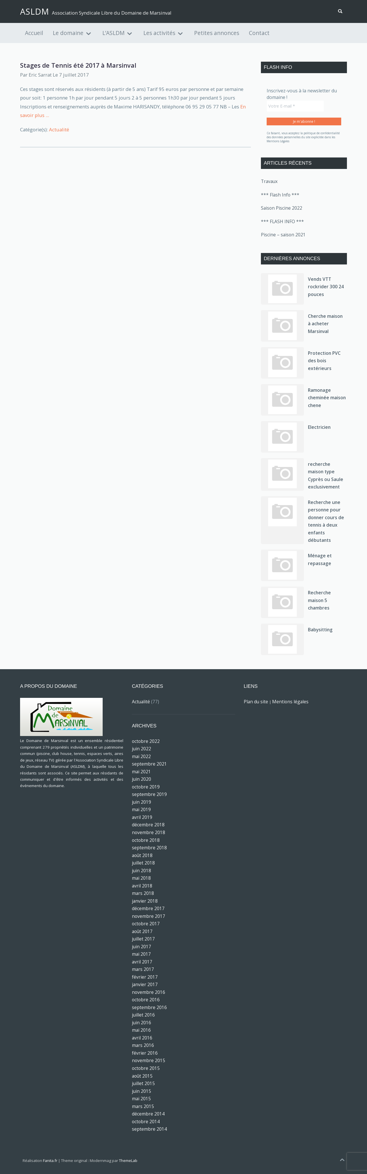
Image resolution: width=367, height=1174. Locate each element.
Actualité (59, 129)
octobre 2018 (146, 840)
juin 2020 (141, 779)
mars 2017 (143, 969)
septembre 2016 (149, 1007)
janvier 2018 (145, 901)
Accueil (34, 33)
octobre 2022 (146, 741)
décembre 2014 (148, 1114)
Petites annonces (216, 33)
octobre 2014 (146, 1121)
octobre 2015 (146, 1068)
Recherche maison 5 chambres (319, 600)
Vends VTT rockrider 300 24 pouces (326, 286)
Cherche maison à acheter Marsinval (325, 323)
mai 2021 (141, 771)
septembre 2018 (149, 847)
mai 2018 (141, 878)
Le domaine (68, 33)
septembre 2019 (149, 794)
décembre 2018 (148, 824)
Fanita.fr (50, 1160)
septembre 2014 (149, 1129)
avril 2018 (142, 886)
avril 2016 (142, 1038)
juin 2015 (141, 1091)
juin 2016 (141, 1022)
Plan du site (256, 701)
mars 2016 (143, 1045)
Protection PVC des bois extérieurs (324, 360)
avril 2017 (142, 962)
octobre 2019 (146, 787)
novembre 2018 (148, 832)
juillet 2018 (143, 863)
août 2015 (142, 1076)
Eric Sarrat (40, 74)
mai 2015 (141, 1098)
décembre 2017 (148, 908)
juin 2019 (141, 802)
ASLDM (34, 11)
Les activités (159, 33)
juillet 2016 (143, 1015)
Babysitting (320, 629)
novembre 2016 (148, 992)
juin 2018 (141, 870)
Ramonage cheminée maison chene (327, 397)
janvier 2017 (145, 984)
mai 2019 (141, 809)
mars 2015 (143, 1106)
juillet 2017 (143, 939)
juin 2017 (141, 946)
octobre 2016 (146, 999)
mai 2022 (141, 756)
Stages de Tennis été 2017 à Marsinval (78, 65)
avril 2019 (142, 817)
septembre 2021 (149, 764)
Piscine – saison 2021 (283, 234)
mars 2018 (143, 893)
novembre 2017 (148, 916)
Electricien (319, 427)
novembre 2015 (148, 1060)
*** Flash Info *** (280, 195)
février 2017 (145, 977)
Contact (259, 33)
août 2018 (142, 855)
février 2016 (145, 1053)
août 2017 (142, 931)
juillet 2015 (143, 1083)
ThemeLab (128, 1160)
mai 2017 (141, 954)
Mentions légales (290, 701)
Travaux (269, 181)
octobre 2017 (146, 923)
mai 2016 (141, 1030)
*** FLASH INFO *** (282, 221)
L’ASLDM (113, 33)
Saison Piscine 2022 (281, 208)
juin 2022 (141, 748)
